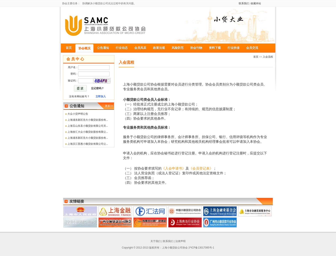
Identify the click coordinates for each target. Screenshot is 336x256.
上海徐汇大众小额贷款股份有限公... (88, 131)
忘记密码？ (97, 88)
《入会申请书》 (174, 168)
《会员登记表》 (201, 168)
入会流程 (268, 56)
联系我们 (244, 3)
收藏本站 (256, 3)
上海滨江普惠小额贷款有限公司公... (88, 143)
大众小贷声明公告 (78, 113)
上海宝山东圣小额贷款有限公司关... (88, 125)
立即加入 (101, 96)
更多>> (109, 105)
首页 (255, 56)
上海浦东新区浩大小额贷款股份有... (88, 119)
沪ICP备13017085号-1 (201, 247)
